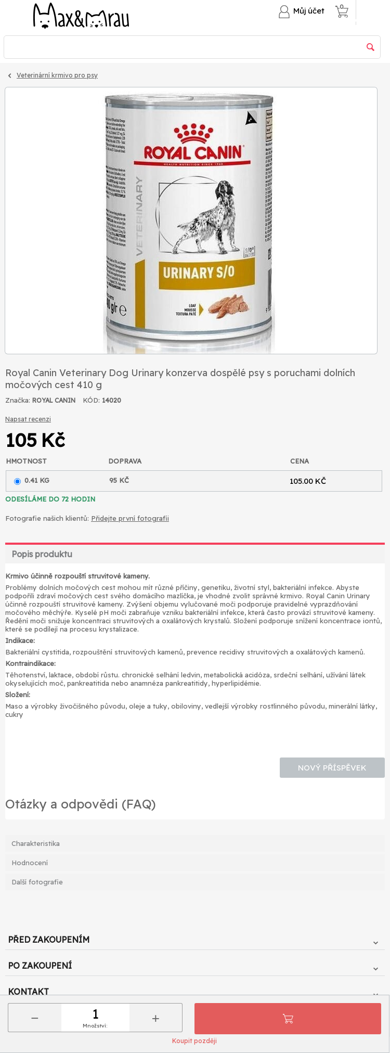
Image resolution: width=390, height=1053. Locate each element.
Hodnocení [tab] (29, 862)
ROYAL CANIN (53, 400)
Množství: (95, 1025)
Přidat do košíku (288, 1018)
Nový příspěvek (332, 768)
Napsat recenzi (28, 419)
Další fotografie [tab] (37, 882)
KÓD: (91, 400)
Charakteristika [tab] (35, 843)
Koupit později (194, 1041)
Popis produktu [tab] (41, 554)
